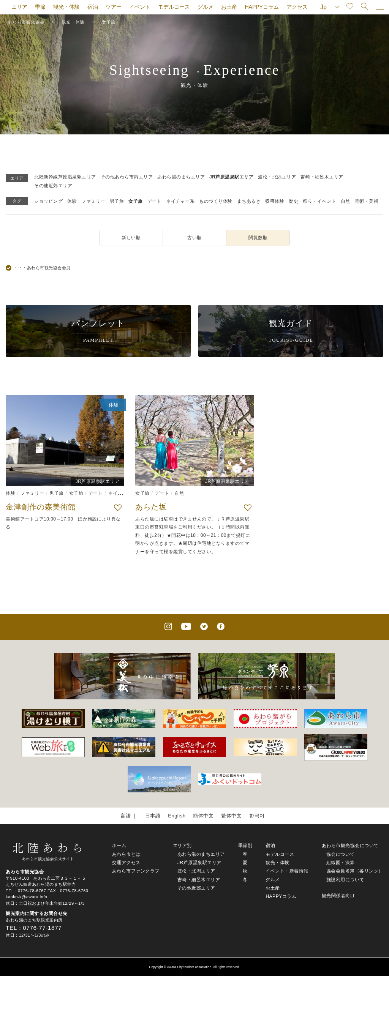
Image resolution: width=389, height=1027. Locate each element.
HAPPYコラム (261, 7)
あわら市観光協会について (350, 845)
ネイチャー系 (180, 201)
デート (154, 201)
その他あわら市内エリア (127, 177)
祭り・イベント (319, 201)
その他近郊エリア (53, 185)
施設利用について (345, 879)
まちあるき (249, 201)
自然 (345, 201)
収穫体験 (274, 201)
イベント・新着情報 (287, 871)
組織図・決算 (340, 862)
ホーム (119, 845)
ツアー (114, 7)
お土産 (229, 7)
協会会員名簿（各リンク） (354, 871)
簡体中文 (203, 816)
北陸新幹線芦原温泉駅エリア (65, 177)
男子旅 (117, 201)
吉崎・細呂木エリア (321, 177)
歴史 (293, 201)
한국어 (257, 816)
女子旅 (135, 201)
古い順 (194, 237)
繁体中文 (231, 816)
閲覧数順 (257, 237)
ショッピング (48, 201)
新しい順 (131, 237)
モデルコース (174, 7)
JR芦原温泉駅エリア (231, 177)
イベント (139, 7)
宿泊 (92, 7)
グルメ (205, 7)
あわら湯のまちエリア (181, 177)
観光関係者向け (338, 895)
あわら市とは (126, 854)
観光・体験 (66, 7)
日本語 (153, 816)
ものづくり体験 (215, 201)
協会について (340, 854)
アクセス (297, 7)
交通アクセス (126, 862)
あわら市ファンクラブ (136, 871)
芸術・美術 (367, 201)
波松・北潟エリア (277, 177)
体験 (72, 201)
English (176, 816)
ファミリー (93, 201)
